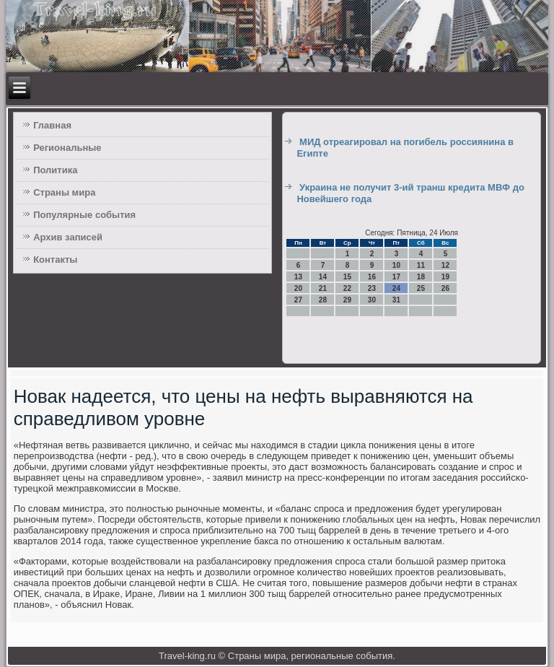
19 (445, 277)
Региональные (67, 147)
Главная (52, 125)
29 (347, 300)
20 (298, 288)
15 (347, 277)
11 (421, 265)
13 (298, 277)
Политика (55, 170)
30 (372, 300)
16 (372, 277)
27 (298, 300)
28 (323, 300)
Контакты (55, 259)
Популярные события (84, 214)
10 (396, 265)
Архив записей (67, 237)
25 (421, 288)
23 (372, 288)
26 (445, 288)
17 (396, 277)
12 (445, 265)
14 (323, 277)
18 (421, 277)
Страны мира (64, 192)
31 (396, 300)
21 (323, 288)
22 (347, 288)
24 (396, 288)
